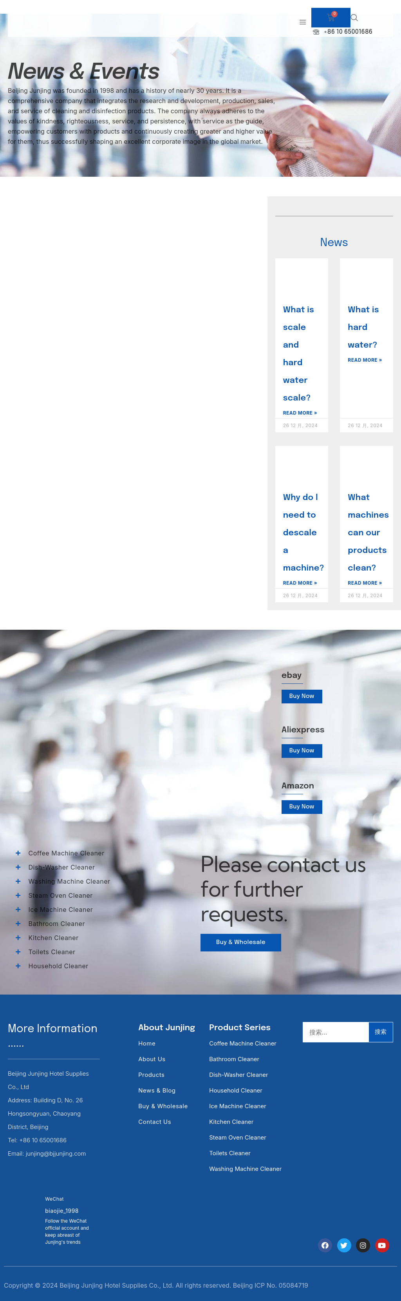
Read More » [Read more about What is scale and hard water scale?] (300, 413)
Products (151, 1074)
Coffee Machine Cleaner (242, 1043)
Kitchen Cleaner (231, 1121)
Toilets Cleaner (230, 1153)
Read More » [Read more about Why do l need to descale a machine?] (300, 583)
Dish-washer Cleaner (238, 1074)
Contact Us (154, 1121)
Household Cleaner (235, 1090)
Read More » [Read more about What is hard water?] (365, 360)
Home (146, 1043)
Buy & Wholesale (163, 1106)
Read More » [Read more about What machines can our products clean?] (365, 583)
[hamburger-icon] (302, 22)
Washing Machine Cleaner (245, 1168)
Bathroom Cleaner (234, 1059)
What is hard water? (363, 328)
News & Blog (156, 1090)
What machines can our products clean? (368, 533)
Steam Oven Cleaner (237, 1137)
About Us (152, 1059)
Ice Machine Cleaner (237, 1106)
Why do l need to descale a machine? (303, 533)
